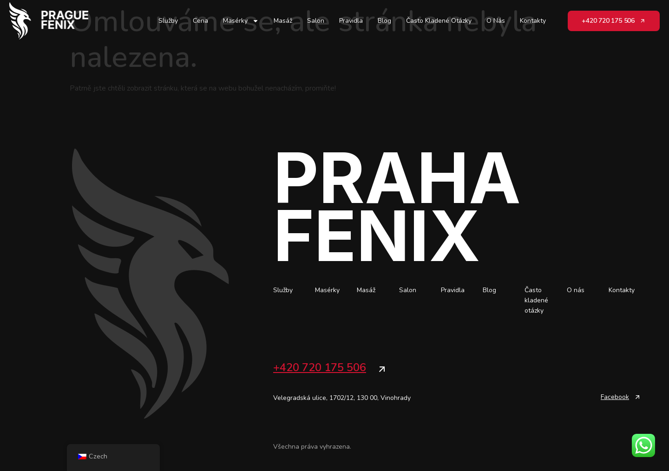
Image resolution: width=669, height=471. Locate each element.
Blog (384, 20)
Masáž (283, 20)
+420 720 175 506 (319, 367)
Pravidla (351, 20)
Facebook (615, 396)
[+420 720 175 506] (381, 369)
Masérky (241, 21)
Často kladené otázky (439, 20)
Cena (200, 20)
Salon (315, 20)
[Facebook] (637, 397)
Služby (168, 20)
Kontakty (533, 20)
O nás (495, 20)
